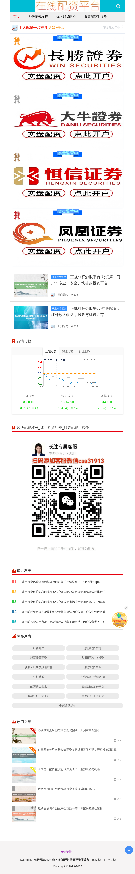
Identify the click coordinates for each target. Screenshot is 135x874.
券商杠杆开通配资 (93, 696)
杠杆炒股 (38, 677)
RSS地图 (97, 860)
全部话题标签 (67, 705)
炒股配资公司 (92, 648)
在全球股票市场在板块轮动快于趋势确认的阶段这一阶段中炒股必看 (63, 612)
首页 (16, 16)
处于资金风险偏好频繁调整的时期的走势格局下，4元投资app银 (61, 582)
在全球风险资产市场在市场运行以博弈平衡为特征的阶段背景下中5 (63, 622)
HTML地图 (110, 860)
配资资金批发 (38, 686)
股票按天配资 (38, 657)
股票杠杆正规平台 (38, 696)
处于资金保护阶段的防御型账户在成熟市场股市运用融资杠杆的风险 (63, 602)
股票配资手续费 (95, 16)
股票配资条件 (92, 667)
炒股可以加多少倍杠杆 (38, 667)
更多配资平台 (113, 27)
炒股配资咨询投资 (93, 657)
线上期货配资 (66, 16)
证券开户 (38, 648)
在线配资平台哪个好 (92, 677)
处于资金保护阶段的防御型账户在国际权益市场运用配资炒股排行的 (63, 592)
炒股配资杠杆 (38, 16)
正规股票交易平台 (93, 686)
